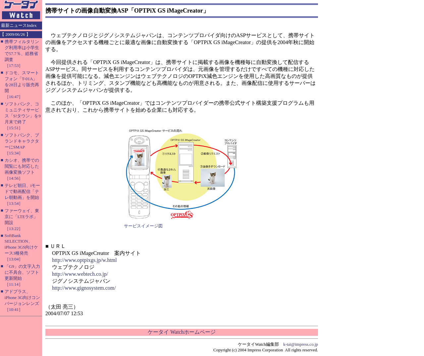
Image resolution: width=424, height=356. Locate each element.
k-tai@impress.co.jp (300, 344)
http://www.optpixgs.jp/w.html (84, 260)
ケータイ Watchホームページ (181, 332)
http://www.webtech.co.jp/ (80, 274)
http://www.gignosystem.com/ (84, 288)
